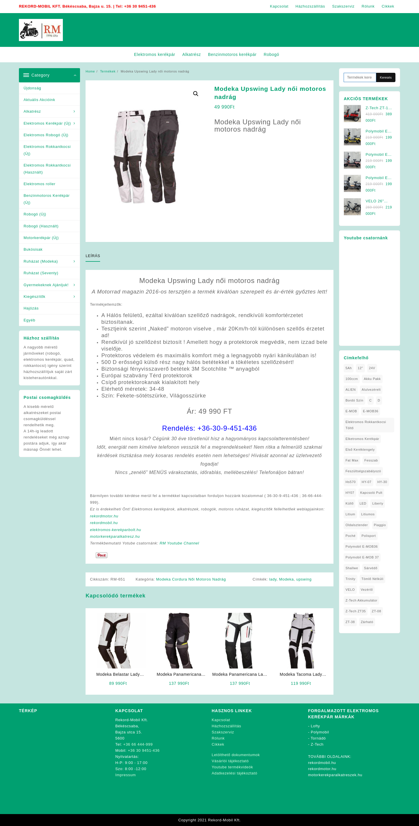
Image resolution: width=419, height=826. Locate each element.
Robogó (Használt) (41, 226)
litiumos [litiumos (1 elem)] (368, 514)
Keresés (386, 77)
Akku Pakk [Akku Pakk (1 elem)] (372, 379)
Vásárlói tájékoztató (230, 761)
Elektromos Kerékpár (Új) (47, 123)
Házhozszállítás (227, 726)
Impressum (125, 775)
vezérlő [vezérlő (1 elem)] (367, 589)
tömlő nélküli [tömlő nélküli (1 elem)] (372, 579)
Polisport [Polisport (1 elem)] (368, 535)
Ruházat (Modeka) (41, 261)
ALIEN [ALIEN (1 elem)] (350, 389)
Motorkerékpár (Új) (41, 238)
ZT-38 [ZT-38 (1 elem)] (350, 622)
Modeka (286, 579)
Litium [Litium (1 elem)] (350, 514)
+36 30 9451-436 (140, 6)
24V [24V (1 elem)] (372, 368)
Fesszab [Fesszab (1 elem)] (371, 460)
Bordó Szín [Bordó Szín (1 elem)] (354, 400)
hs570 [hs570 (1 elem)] (350, 482)
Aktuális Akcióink (39, 100)
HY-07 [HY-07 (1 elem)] (367, 482)
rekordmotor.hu (104, 516)
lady (273, 579)
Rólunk (218, 738)
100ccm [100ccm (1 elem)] (351, 379)
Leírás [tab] (93, 256)
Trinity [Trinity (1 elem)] (350, 579)
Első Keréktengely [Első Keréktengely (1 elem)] (360, 449)
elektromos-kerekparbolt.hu (115, 530)
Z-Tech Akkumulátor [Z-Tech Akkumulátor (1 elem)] (361, 600)
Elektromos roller (39, 184)
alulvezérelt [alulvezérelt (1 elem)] (371, 389)
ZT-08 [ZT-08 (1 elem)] (376, 611)
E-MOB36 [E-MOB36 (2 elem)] (370, 411)
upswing (304, 579)
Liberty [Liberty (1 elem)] (377, 503)
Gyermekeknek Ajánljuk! (46, 285)
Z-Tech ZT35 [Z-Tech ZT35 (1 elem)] (355, 611)
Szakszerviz (223, 732)
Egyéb (29, 320)
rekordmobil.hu (104, 523)
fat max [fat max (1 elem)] (351, 460)
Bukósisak (33, 249)
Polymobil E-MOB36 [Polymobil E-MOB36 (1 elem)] (361, 546)
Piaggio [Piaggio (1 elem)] (380, 525)
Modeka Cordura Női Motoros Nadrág (191, 579)
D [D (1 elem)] (379, 400)
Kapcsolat (221, 720)
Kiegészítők (34, 296)
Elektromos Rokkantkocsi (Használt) (47, 168)
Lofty (315, 726)
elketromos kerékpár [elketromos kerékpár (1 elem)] (362, 439)
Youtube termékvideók (232, 767)
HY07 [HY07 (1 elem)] (349, 492)
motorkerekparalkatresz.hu (115, 536)
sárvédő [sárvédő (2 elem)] (370, 568)
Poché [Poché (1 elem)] (350, 535)
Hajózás (31, 308)
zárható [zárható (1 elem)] (367, 622)
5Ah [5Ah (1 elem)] (348, 368)
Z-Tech (317, 744)
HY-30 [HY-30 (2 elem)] (382, 482)
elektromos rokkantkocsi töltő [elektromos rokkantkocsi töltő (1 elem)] (365, 425)
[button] (196, 94)
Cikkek (218, 744)
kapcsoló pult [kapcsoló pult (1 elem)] (371, 492)
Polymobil (320, 732)
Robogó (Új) (35, 214)
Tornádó (318, 738)
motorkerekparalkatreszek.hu (335, 775)
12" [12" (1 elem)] (360, 368)
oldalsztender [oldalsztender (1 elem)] (356, 525)
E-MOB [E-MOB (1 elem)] (351, 411)
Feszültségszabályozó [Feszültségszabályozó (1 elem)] (363, 471)
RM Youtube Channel (179, 543)
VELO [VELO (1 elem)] (350, 589)
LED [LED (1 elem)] (363, 503)
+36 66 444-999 (138, 744)
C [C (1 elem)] (370, 400)
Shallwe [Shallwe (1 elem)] (351, 568)
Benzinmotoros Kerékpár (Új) (47, 198)
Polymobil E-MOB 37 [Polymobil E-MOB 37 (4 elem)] (362, 557)
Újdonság (32, 88)
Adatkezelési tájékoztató (235, 773)
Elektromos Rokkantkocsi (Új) (47, 149)
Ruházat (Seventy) (41, 273)
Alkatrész (32, 111)
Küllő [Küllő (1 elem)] (349, 503)
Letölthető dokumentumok (236, 755)
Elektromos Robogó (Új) (46, 135)
